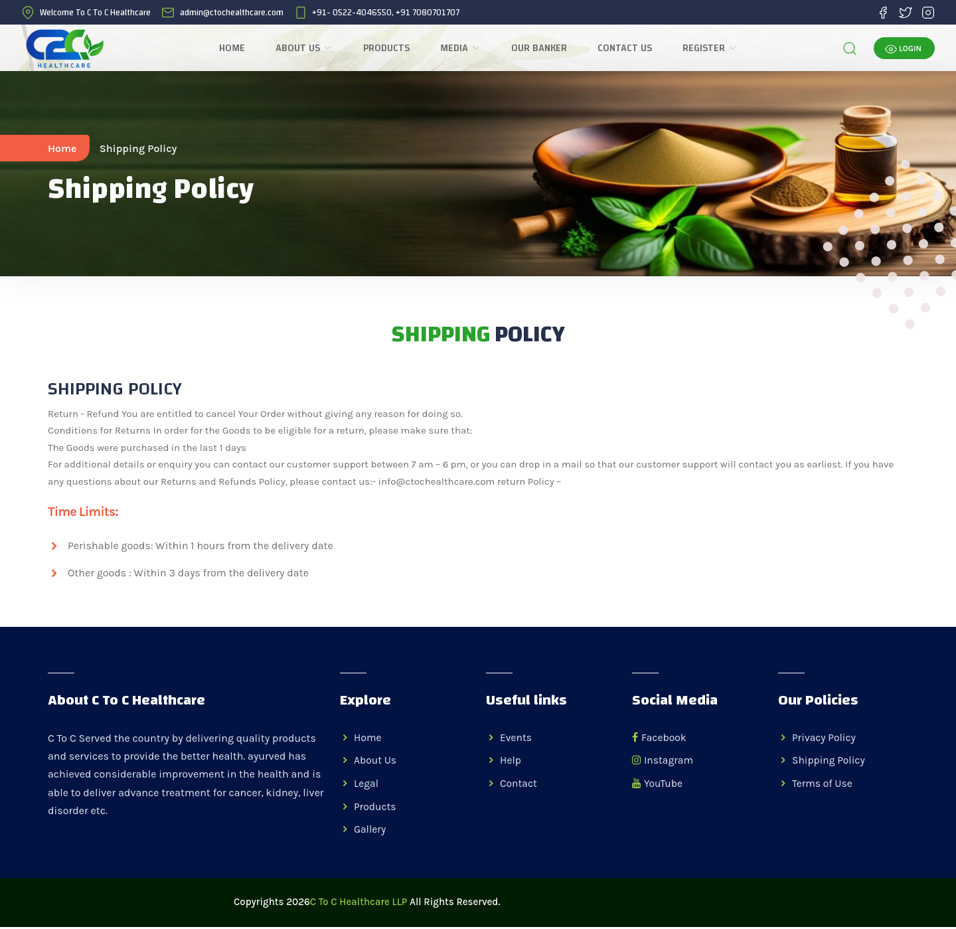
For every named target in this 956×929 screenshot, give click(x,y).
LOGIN (903, 50)
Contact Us (626, 49)
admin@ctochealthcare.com (231, 13)
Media (462, 49)
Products (388, 49)
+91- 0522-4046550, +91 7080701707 (385, 13)
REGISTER (712, 49)
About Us (306, 49)
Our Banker (541, 49)
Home (234, 49)
